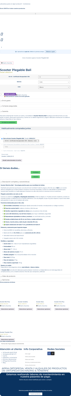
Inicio (23, 58)
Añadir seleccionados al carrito (12, 160)
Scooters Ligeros (31, 58)
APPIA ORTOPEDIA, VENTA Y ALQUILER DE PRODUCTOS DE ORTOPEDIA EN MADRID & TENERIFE (34, 369)
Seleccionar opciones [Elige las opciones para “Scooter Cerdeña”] (25, 309)
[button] (35, 13)
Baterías (19, 81)
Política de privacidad (30, 356)
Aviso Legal (27, 353)
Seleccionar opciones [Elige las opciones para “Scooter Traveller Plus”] (7, 339)
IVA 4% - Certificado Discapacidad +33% (19, 76)
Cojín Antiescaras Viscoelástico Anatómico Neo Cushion (19, 144)
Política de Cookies (29, 359)
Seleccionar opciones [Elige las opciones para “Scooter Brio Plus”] (7, 309)
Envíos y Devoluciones (30, 365)
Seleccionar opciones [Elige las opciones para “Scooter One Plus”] (61, 309)
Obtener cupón (50, 51)
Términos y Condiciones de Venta (32, 362)
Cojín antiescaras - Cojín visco (11, 150)
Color (19, 86)
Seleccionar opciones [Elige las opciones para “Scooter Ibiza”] (43, 309)
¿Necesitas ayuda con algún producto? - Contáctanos (15, 4)
